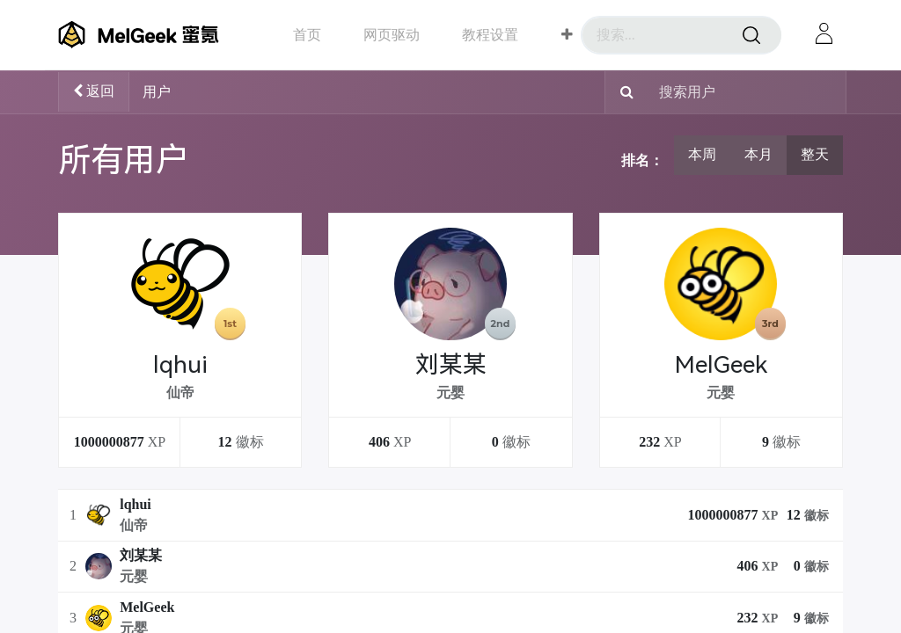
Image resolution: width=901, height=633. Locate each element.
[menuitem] (307, 34)
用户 (157, 91)
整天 (815, 154)
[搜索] (751, 35)
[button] (567, 35)
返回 (93, 91)
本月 (758, 154)
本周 (702, 154)
